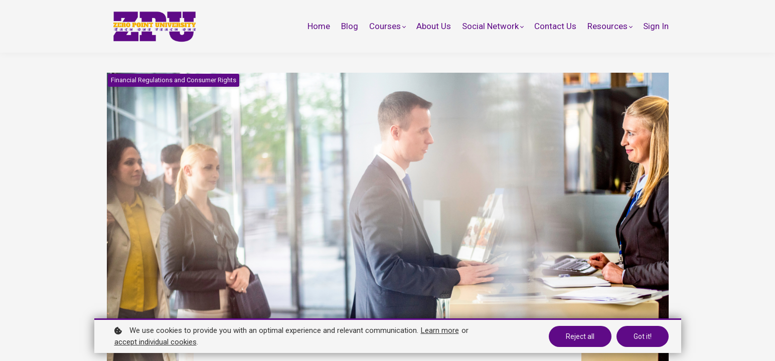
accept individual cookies (155, 341)
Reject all (580, 336)
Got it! (643, 336)
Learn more (440, 330)
